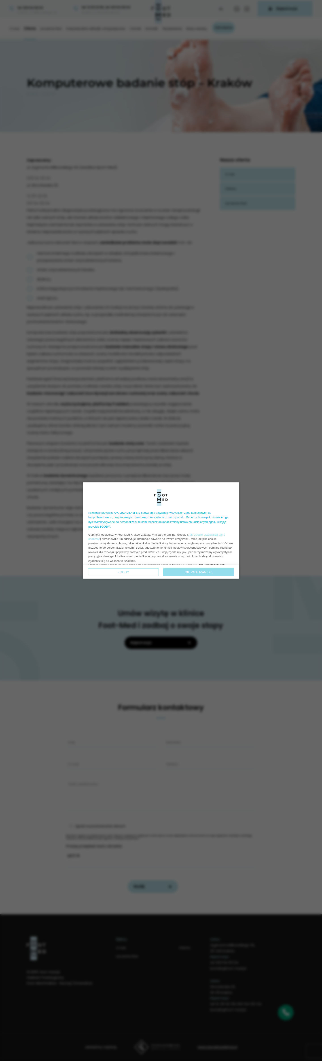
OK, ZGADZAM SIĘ (199, 572)
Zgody (123, 572)
